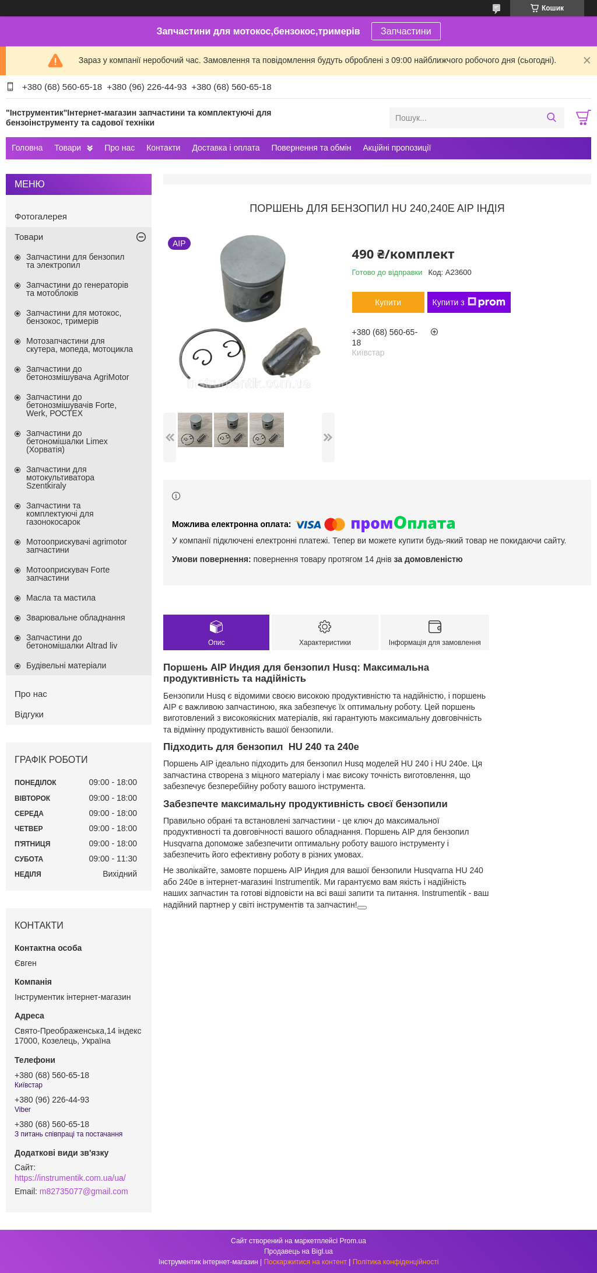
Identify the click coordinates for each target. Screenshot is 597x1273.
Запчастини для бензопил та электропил (75, 261)
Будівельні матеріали (66, 665)
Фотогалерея (41, 216)
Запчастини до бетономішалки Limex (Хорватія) (67, 441)
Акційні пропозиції (397, 147)
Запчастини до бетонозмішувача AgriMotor (77, 373)
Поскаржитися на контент (305, 1262)
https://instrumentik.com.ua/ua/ (70, 1178)
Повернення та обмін (311, 147)
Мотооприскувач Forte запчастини (68, 574)
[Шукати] (551, 117)
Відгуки (29, 714)
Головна (27, 147)
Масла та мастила (61, 597)
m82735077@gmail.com (84, 1191)
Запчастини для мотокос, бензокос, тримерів (74, 317)
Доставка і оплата (225, 147)
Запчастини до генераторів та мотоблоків (77, 289)
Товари (67, 147)
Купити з (469, 302)
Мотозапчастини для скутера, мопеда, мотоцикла (79, 345)
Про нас (119, 147)
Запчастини (406, 31)
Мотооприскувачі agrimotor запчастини (76, 545)
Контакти (163, 147)
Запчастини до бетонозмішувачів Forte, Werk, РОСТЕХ (71, 405)
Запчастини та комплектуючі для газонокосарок (60, 513)
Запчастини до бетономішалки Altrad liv (71, 641)
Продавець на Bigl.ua (298, 1251)
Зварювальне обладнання (75, 617)
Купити (388, 302)
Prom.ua (353, 1241)
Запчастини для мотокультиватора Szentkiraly (60, 477)
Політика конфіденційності (396, 1262)
